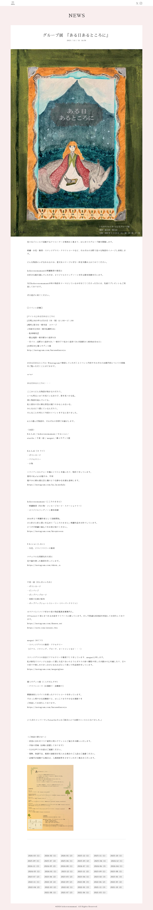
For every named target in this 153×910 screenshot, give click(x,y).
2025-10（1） (117, 856)
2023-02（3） (100, 877)
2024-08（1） (67, 866)
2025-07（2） (51, 861)
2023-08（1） (117, 871)
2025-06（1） (67, 861)
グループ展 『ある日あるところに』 (76, 35)
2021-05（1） (100, 892)
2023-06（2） (51, 877)
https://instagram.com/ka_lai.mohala (46, 485)
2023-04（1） (84, 877)
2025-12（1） (84, 856)
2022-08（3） (84, 882)
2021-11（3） (100, 887)
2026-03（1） (34, 856)
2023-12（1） (67, 871)
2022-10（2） (51, 882)
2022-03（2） (51, 887)
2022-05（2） (117, 882)
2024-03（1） (34, 871)
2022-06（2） (100, 882)
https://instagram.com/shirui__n (44, 565)
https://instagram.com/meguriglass (45, 669)
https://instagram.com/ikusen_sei (44, 623)
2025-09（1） (34, 861)
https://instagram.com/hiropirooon (45, 531)
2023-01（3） (117, 877)
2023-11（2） (84, 871)
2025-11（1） (100, 856)
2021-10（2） (117, 887)
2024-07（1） (84, 866)
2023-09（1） (100, 871)
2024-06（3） (100, 866)
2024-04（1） (117, 866)
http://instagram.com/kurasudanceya (46, 350)
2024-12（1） (117, 861)
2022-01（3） (84, 887)
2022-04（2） (34, 887)
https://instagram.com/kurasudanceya (47, 707)
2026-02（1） (51, 856)
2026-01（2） (67, 856)
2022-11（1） (34, 882)
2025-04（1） (100, 861)
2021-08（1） (51, 892)
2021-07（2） (67, 892)
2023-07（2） (34, 877)
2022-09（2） (67, 882)
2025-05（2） (84, 861)
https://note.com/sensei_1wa (42, 628)
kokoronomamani (69, 906)
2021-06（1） (84, 892)
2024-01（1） (51, 871)
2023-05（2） (67, 877)
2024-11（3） (34, 866)
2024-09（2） (50, 866)
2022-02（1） (67, 887)
